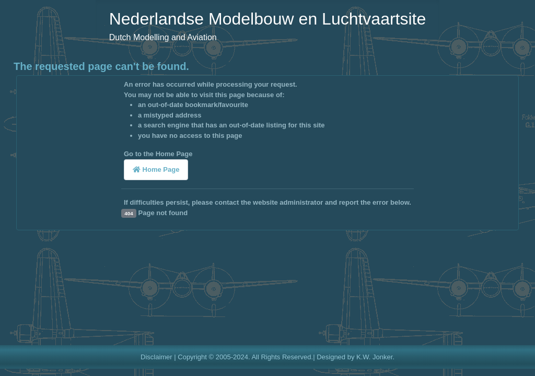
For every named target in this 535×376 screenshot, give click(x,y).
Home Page (156, 169)
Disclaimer (156, 357)
